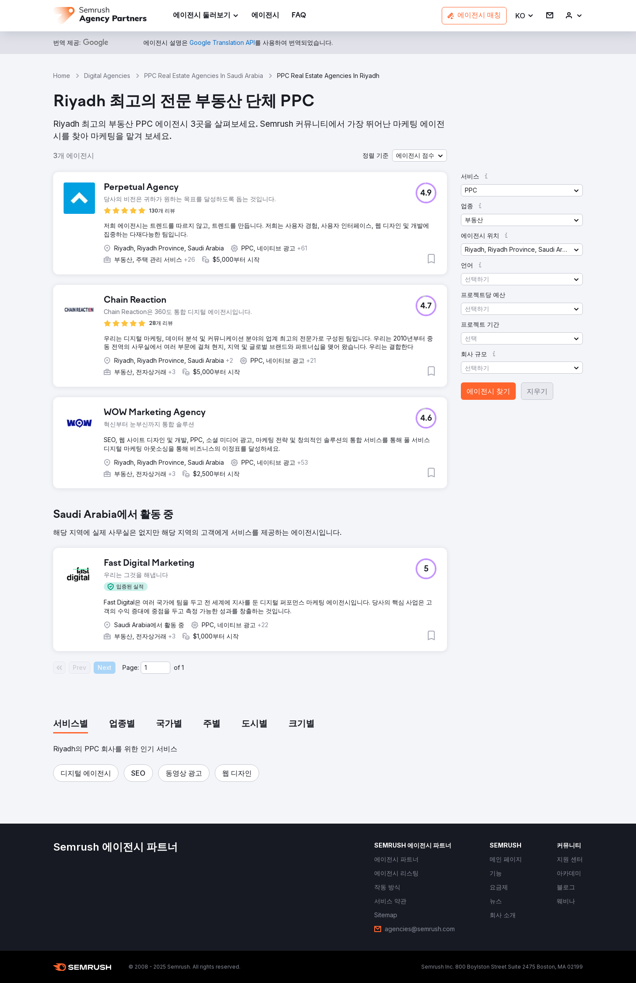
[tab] (70, 724)
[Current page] (155, 667)
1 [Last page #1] (183, 667)
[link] (265, 15)
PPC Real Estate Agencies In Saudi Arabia (203, 75)
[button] (524, 15)
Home (61, 75)
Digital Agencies (107, 75)
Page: (130, 667)
